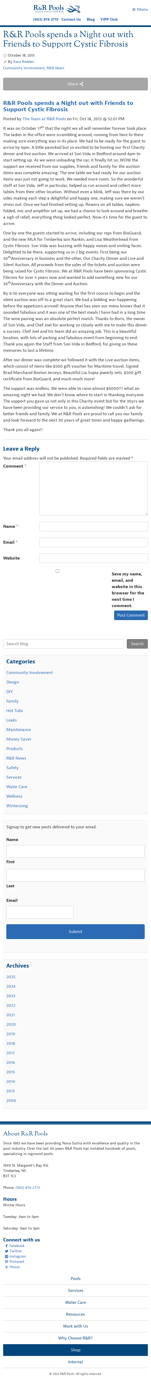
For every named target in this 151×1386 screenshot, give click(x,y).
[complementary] (139, 1374)
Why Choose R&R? (75, 1338)
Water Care (16, 786)
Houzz (12, 1267)
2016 (10, 1062)
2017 (10, 1053)
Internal (75, 1362)
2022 (10, 1005)
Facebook (15, 1246)
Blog (91, 19)
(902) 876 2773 (45, 19)
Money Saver (18, 739)
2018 (10, 1043)
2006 (11, 1100)
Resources (75, 1314)
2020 (11, 1024)
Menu (140, 9)
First (10, 862)
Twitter (13, 1251)
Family (12, 701)
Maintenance (18, 729)
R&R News (55, 68)
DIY (9, 691)
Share (75, 84)
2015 (10, 1072)
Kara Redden (23, 61)
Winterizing (17, 805)
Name (10, 526)
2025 (10, 977)
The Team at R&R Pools (44, 119)
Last (10, 886)
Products (14, 748)
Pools (76, 1278)
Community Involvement (24, 68)
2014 (10, 1081)
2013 (10, 1091)
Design (12, 682)
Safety (12, 767)
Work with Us (75, 1326)
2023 (10, 996)
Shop (75, 1350)
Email (10, 542)
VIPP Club (109, 19)
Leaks (11, 720)
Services (14, 777)
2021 (10, 1015)
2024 (11, 986)
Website (11, 558)
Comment (15, 466)
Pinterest (15, 1261)
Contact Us (71, 19)
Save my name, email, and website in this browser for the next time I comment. (128, 589)
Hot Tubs (14, 710)
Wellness (14, 796)
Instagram (15, 1256)
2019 (10, 1034)
